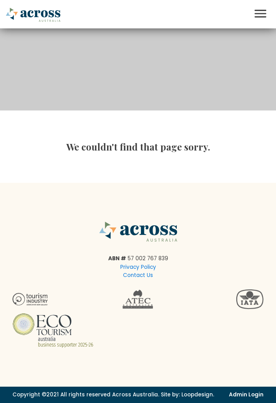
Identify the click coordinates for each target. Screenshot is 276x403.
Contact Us (138, 275)
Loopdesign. (197, 394)
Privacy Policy (138, 267)
